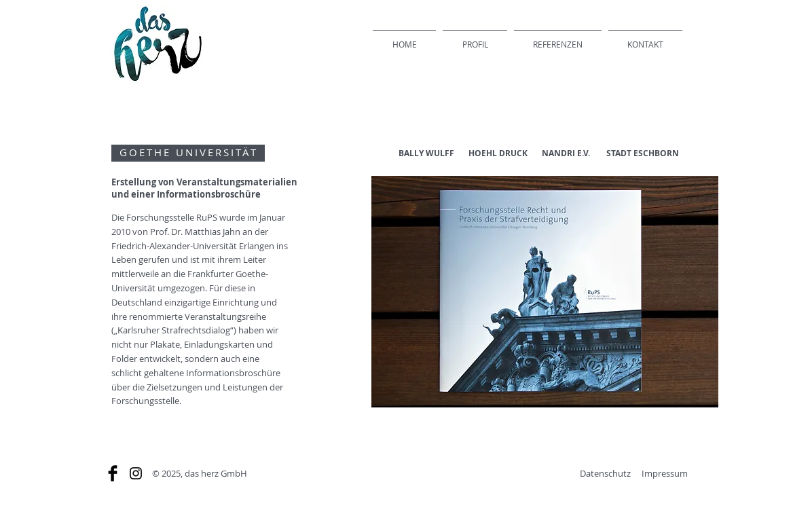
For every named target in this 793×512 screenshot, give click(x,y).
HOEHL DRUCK (498, 153)
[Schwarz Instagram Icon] (136, 473)
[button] (544, 291)
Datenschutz (605, 473)
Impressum (665, 473)
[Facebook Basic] (113, 473)
